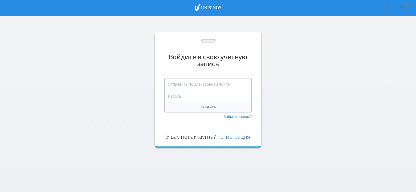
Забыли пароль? (238, 116)
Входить (208, 107)
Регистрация (233, 136)
